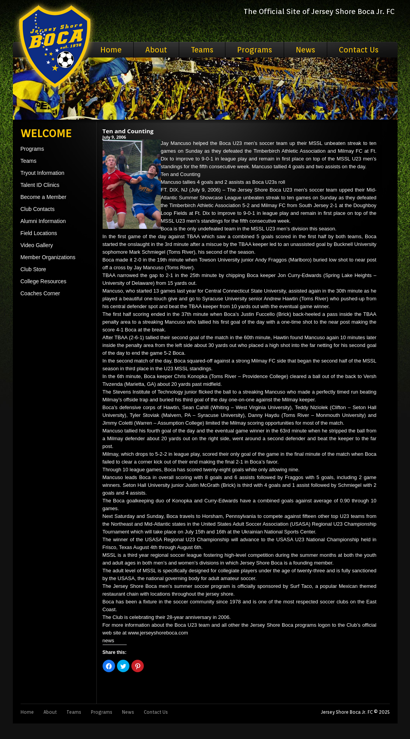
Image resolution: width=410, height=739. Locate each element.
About (156, 49)
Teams (202, 49)
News (305, 49)
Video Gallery (37, 245)
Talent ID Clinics (40, 185)
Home (111, 49)
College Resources (43, 281)
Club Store (33, 269)
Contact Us (359, 49)
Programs (254, 49)
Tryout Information (43, 173)
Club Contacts (38, 209)
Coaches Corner (40, 293)
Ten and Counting (128, 131)
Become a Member (43, 197)
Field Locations (39, 233)
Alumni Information (43, 221)
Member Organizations (48, 257)
